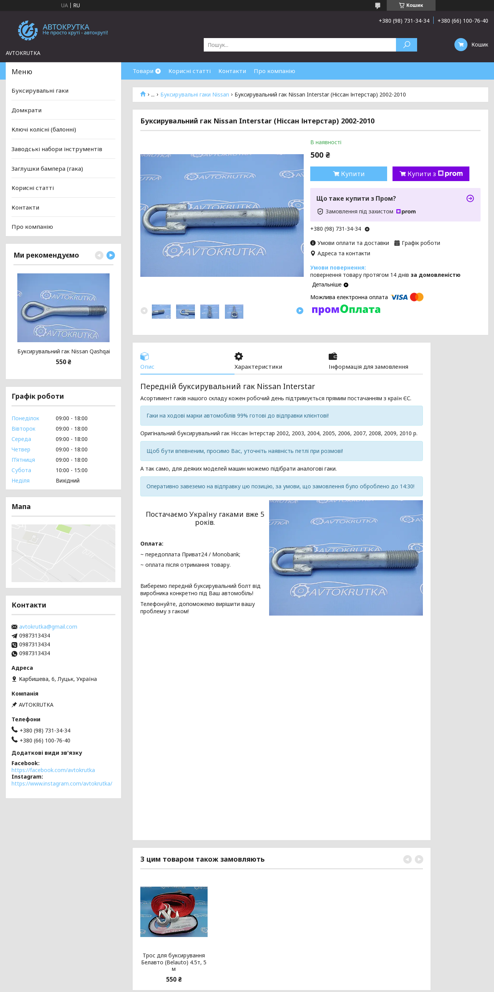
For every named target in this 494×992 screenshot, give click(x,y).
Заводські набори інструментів (57, 149)
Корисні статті (189, 71)
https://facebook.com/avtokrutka (53, 770)
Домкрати (27, 110)
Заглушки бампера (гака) (47, 168)
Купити (353, 174)
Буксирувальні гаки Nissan (194, 94)
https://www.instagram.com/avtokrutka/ (62, 783)
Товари (143, 71)
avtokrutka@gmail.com (48, 626)
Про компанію (274, 71)
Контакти (232, 71)
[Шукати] (406, 45)
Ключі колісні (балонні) (44, 129)
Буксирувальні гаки (40, 90)
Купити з (435, 174)
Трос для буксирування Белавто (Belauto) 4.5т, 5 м (173, 962)
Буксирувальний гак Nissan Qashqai (63, 351)
